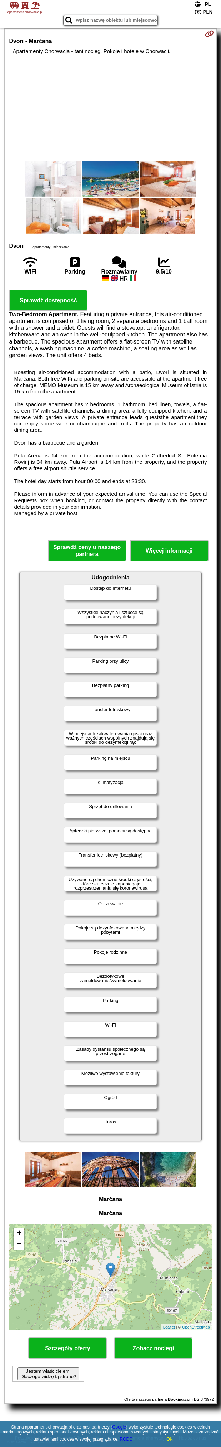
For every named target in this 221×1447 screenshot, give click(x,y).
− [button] (19, 1244)
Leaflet (169, 1327)
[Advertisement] (110, 108)
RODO (126, 1439)
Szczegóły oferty (67, 1348)
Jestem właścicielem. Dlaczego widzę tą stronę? (48, 1373)
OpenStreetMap (196, 1327)
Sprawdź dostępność (48, 300)
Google (119, 1427)
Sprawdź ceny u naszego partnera (87, 550)
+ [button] (19, 1233)
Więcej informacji (169, 551)
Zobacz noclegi (153, 1348)
